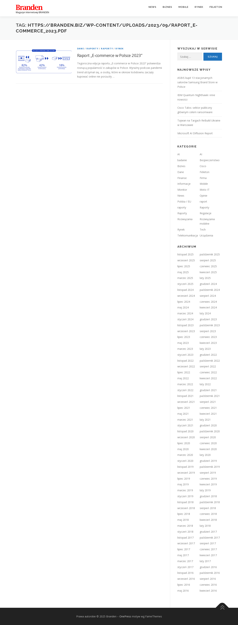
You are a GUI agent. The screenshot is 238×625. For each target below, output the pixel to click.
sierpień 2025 (208, 260)
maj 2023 (183, 343)
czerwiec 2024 (208, 301)
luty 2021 (205, 419)
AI (178, 154)
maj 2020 (183, 449)
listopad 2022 (185, 360)
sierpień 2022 (208, 366)
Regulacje (205, 213)
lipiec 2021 (183, 407)
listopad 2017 (185, 537)
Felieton (216, 7)
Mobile (183, 7)
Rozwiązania (184, 219)
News (152, 7)
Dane (80, 48)
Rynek (199, 7)
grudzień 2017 (208, 531)
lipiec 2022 (183, 372)
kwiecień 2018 (208, 520)
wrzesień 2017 (186, 543)
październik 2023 (210, 325)
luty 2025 (205, 278)
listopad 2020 (185, 431)
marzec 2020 (185, 455)
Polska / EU (184, 201)
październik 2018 (210, 502)
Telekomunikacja (187, 235)
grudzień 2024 (208, 284)
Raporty (92, 48)
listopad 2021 (185, 396)
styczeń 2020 (185, 461)
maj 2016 (183, 590)
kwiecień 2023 (208, 343)
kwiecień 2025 (208, 272)
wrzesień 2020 (186, 437)
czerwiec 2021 (208, 407)
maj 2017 (183, 555)
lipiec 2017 (183, 549)
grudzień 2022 (208, 354)
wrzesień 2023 (186, 331)
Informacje (184, 183)
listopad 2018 (185, 502)
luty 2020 (205, 455)
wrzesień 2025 (186, 260)
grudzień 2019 (208, 461)
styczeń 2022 (185, 390)
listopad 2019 (185, 466)
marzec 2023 (185, 349)
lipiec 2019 (183, 478)
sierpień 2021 (208, 402)
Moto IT (205, 189)
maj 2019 (183, 484)
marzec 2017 (185, 561)
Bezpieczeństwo (210, 160)
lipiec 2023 (183, 337)
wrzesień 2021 (186, 402)
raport (203, 201)
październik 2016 (210, 573)
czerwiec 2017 (208, 549)
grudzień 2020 (208, 425)
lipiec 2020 (183, 443)
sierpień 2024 (208, 295)
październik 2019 (210, 466)
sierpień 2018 (208, 508)
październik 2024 (210, 290)
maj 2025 (183, 272)
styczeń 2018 (185, 531)
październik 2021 (210, 396)
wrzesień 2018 (186, 508)
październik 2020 (210, 431)
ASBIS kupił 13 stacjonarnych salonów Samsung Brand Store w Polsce (197, 82)
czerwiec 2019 (208, 478)
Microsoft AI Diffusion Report (195, 133)
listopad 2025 (185, 254)
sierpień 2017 (208, 543)
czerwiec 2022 (208, 372)
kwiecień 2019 (208, 484)
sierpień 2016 (208, 578)
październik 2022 (210, 360)
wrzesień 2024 (186, 295)
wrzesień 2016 (186, 578)
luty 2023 (205, 349)
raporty (181, 207)
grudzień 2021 (208, 390)
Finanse (182, 178)
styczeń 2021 (185, 425)
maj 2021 (183, 413)
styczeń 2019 (185, 496)
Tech (203, 229)
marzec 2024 (185, 313)
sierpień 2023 (208, 331)
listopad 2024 (185, 290)
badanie (182, 160)
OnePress (125, 616)
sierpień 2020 (208, 437)
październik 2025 (210, 254)
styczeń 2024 (185, 319)
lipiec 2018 (183, 514)
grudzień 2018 (208, 496)
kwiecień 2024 (208, 307)
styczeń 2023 (185, 354)
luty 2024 (205, 313)
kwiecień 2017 (208, 555)
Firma (203, 178)
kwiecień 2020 (208, 449)
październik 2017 (210, 537)
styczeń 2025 (185, 284)
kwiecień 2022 (208, 378)
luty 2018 (205, 525)
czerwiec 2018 (208, 514)
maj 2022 (183, 378)
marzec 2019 (185, 490)
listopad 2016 (185, 573)
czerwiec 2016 (208, 584)
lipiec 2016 (183, 584)
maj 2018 (183, 520)
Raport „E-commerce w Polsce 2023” (109, 55)
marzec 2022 (185, 384)
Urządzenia (206, 235)
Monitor (182, 189)
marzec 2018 (185, 525)
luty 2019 (205, 490)
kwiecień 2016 (208, 590)
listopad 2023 (185, 325)
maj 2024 (183, 307)
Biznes (167, 7)
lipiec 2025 (183, 266)
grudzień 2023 (208, 319)
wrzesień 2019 (186, 472)
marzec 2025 (185, 278)
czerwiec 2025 (208, 266)
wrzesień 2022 (186, 366)
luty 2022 (205, 384)
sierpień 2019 (208, 472)
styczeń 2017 (185, 567)
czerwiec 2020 (208, 443)
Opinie (203, 195)
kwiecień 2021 (208, 413)
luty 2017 (205, 561)
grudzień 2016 (208, 567)
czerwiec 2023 (208, 337)
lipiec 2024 (183, 301)
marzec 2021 (185, 419)
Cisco (203, 166)
